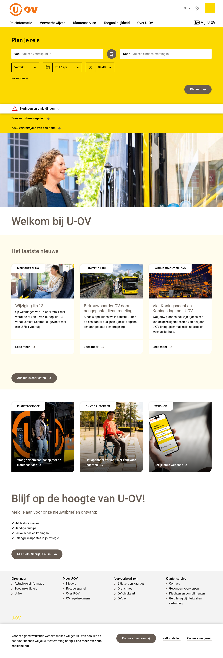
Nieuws (71, 583)
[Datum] (67, 67)
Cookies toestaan (136, 638)
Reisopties (18, 78)
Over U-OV (145, 23)
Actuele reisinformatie (29, 583)
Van (17, 54)
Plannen (198, 89)
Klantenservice (84, 23)
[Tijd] (104, 67)
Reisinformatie (21, 23)
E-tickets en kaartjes (131, 583)
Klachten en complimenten (187, 593)
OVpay (122, 598)
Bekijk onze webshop (170, 465)
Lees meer (25, 347)
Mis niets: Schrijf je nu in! (37, 554)
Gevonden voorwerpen (184, 588)
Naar (126, 54)
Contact (174, 583)
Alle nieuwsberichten (34, 378)
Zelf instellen (172, 638)
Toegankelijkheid (117, 23)
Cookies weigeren (199, 638)
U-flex (18, 593)
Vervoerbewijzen (53, 23)
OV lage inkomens (78, 598)
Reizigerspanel (76, 588)
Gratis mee (125, 588)
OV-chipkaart (126, 593)
